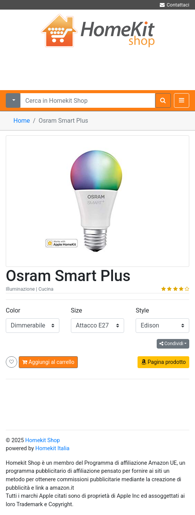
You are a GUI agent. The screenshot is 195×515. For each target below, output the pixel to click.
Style (142, 310)
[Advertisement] (97, 67)
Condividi (171, 343)
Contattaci (174, 5)
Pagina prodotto (163, 362)
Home (21, 120)
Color (13, 310)
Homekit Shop (42, 440)
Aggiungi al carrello (48, 362)
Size (76, 310)
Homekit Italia (52, 448)
